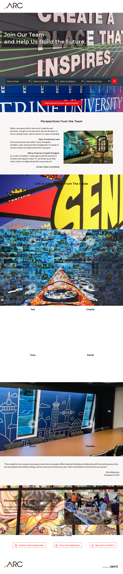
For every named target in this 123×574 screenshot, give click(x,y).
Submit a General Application (29, 545)
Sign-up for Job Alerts (103, 545)
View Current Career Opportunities (61, 103)
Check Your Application (68, 545)
